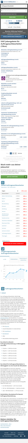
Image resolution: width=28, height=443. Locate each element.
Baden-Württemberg (7, 196)
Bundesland (6, 333)
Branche (7, 326)
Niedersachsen (5, 218)
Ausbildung (8, 331)
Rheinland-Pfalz (6, 223)
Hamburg (4, 209)
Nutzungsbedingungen (9, 434)
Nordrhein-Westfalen (7, 220)
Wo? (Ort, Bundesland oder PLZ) (8, 14)
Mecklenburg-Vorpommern (5, 214)
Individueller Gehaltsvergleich (14, 243)
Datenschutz (21, 434)
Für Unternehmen (7, 436)
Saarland (4, 225)
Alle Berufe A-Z (5, 241)
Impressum (21, 432)
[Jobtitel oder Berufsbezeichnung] (14, 6)
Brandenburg (5, 203)
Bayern (3, 198)
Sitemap (16, 436)
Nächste (20, 153)
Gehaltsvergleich (4, 318)
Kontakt (6, 432)
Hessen (4, 211)
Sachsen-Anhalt (6, 231)
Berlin (3, 201)
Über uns (13, 432)
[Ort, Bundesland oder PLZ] (14, 10)
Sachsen (4, 228)
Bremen (4, 206)
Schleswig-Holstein (6, 233)
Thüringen (4, 236)
